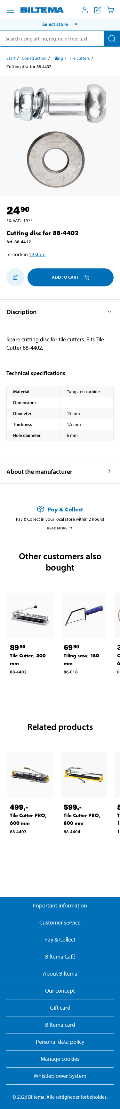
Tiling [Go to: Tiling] (58, 58)
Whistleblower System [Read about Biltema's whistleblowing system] (60, 1075)
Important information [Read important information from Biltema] (60, 905)
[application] (107, 1094)
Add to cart (70, 277)
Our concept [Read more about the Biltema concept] (60, 990)
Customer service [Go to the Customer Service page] (60, 922)
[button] (60, 24)
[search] (60, 39)
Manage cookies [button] (60, 1058)
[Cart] (110, 10)
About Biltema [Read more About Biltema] (60, 973)
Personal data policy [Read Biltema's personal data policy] (60, 1041)
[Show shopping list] (97, 10)
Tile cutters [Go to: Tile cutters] (79, 58)
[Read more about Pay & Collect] (60, 509)
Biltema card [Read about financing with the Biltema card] (60, 1024)
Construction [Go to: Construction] (34, 58)
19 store (37, 254)
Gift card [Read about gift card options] (60, 1007)
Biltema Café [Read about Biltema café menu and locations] (60, 956)
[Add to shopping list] (15, 277)
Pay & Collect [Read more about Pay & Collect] (60, 939)
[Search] (112, 39)
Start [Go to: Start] (11, 58)
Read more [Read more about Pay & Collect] (60, 527)
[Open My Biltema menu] (84, 10)
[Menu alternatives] (10, 10)
